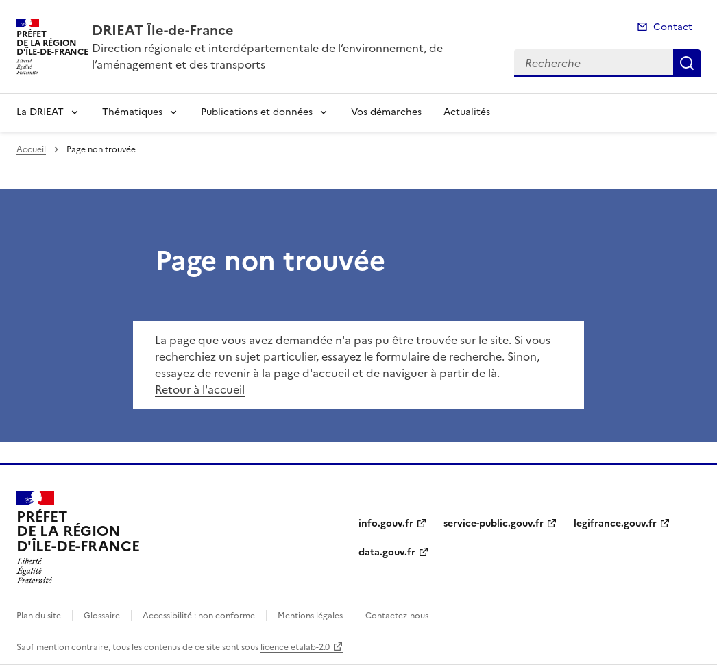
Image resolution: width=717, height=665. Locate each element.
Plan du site (38, 615)
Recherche (687, 63)
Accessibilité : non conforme (199, 615)
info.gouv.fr (385, 523)
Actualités (466, 112)
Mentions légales (310, 615)
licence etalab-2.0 (295, 647)
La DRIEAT (40, 112)
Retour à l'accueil (200, 389)
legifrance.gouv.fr (615, 523)
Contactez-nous (396, 615)
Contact (672, 27)
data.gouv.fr (386, 552)
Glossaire (102, 615)
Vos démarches (386, 112)
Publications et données (257, 112)
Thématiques (132, 112)
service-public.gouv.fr (493, 523)
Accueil (31, 149)
